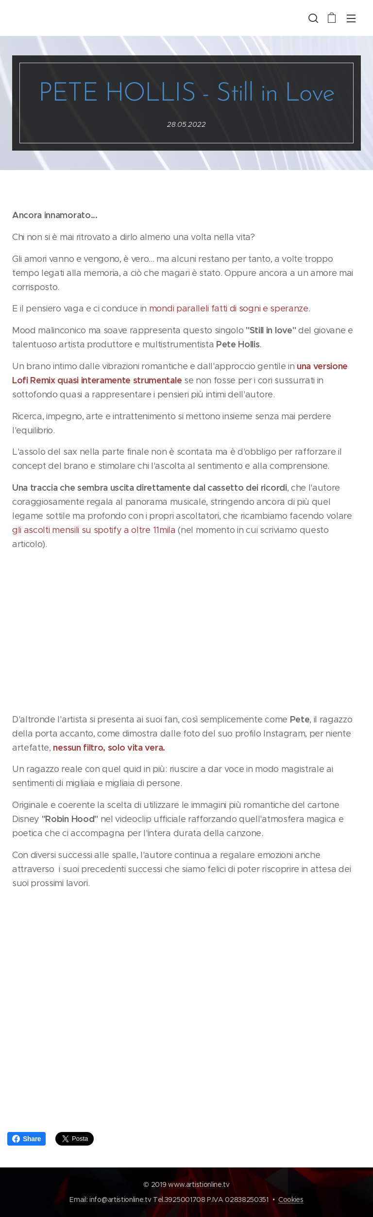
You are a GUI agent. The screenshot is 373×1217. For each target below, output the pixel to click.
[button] (312, 18)
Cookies (291, 1199)
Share (26, 1139)
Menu (351, 18)
